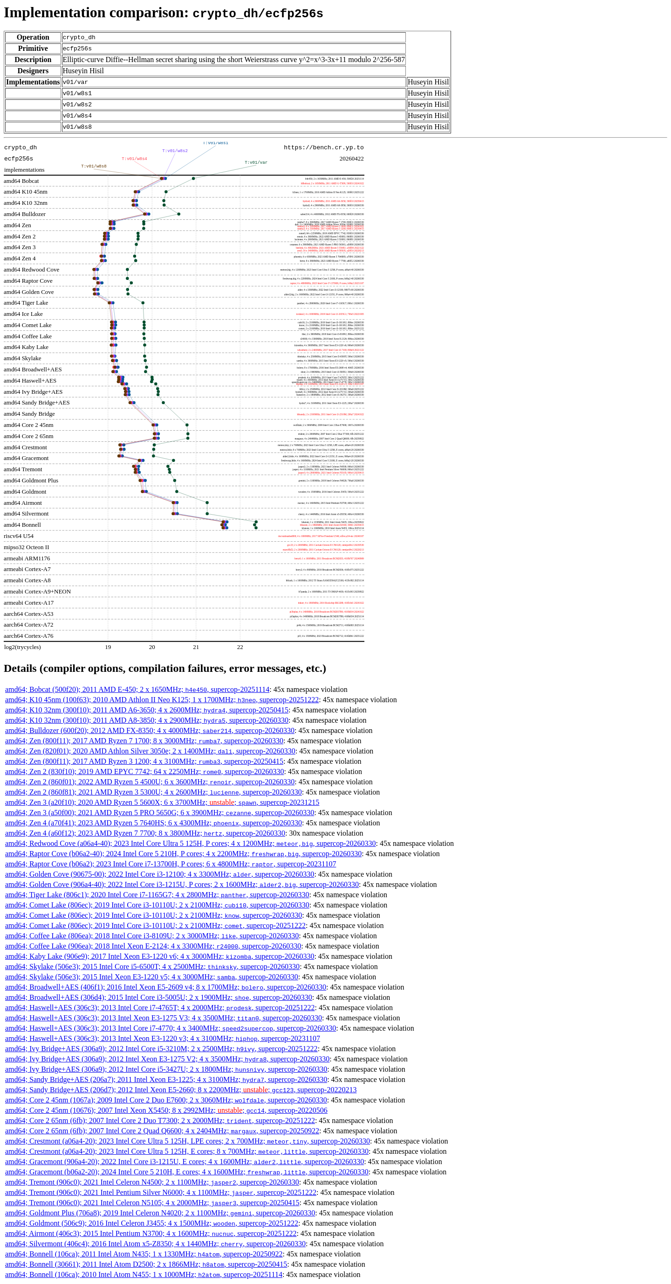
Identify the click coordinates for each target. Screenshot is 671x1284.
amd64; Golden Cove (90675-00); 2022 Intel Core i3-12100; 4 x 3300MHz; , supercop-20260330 (159, 874)
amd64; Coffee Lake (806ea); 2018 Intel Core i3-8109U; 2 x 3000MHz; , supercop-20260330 (152, 936)
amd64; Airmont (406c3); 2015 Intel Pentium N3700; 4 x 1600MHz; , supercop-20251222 (150, 1233)
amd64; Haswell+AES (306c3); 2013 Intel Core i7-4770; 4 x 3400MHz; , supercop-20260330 (170, 1028)
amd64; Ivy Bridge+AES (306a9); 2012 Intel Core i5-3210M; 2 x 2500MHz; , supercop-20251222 (161, 1049)
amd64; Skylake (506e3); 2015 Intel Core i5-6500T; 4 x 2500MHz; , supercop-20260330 (152, 966)
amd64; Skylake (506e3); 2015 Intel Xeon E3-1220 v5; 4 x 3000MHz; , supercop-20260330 (151, 977)
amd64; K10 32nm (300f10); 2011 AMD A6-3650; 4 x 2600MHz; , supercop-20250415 (146, 710)
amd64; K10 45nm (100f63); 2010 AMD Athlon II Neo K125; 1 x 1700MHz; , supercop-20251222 (162, 700)
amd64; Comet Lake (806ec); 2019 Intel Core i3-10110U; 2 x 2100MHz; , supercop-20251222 (155, 925)
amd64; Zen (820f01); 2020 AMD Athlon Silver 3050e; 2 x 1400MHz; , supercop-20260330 (150, 751)
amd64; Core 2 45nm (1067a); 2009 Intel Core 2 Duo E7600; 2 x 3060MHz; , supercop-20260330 (166, 1100)
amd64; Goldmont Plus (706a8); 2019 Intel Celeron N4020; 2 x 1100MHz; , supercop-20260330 (160, 1213)
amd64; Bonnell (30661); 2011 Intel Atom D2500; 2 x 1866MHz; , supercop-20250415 (146, 1264)
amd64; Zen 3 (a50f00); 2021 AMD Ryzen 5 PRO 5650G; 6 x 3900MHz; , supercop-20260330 (159, 812)
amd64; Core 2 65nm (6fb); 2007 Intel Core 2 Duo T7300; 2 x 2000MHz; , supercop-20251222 (160, 1120)
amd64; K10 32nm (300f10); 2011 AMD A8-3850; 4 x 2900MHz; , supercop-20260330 (146, 720)
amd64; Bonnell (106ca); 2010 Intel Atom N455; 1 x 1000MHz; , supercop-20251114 (143, 1274)
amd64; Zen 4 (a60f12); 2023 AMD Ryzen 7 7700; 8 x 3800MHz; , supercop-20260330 (145, 833)
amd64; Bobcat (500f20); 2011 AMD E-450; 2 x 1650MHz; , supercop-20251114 (137, 689)
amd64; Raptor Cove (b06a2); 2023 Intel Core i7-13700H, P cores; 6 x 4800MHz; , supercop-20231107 (170, 864)
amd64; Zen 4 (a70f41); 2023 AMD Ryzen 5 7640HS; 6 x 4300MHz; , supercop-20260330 (153, 823)
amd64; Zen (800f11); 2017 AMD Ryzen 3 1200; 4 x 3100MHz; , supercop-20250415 (144, 761)
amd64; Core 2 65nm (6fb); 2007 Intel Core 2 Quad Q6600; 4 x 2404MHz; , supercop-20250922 (162, 1131)
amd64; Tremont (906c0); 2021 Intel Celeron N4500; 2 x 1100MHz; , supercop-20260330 (152, 1182)
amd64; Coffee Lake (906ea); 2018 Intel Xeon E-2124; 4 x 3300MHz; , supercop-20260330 (153, 946)
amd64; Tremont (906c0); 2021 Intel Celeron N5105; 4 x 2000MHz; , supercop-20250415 (152, 1203)
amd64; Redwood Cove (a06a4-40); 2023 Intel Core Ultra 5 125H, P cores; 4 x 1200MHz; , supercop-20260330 (190, 843)
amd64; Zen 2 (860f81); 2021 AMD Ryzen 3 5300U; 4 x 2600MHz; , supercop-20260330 (153, 792)
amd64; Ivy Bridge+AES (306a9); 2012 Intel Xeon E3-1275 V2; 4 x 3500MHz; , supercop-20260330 (167, 1059)
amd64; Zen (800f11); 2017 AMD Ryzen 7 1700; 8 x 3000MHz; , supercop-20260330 (144, 741)
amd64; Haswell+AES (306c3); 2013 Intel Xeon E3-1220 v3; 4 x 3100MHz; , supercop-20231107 (162, 1038)
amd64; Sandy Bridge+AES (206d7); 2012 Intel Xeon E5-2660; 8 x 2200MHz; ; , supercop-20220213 (180, 1090)
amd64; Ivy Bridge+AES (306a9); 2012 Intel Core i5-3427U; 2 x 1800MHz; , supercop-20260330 (166, 1069)
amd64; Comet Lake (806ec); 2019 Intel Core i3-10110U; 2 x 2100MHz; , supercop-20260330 (157, 905)
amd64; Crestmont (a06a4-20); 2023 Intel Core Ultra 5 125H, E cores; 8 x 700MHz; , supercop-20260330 (187, 1151)
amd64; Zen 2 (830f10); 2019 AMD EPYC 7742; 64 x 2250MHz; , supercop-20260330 (144, 771)
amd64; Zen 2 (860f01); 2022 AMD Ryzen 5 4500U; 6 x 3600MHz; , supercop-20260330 (149, 782)
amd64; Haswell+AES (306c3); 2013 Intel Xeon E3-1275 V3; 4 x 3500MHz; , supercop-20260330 (163, 1018)
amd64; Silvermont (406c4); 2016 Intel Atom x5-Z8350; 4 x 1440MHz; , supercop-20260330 (155, 1244)
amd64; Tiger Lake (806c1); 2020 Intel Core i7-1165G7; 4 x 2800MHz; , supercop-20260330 (157, 895)
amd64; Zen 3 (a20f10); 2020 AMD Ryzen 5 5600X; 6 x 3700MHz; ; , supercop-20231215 (162, 802)
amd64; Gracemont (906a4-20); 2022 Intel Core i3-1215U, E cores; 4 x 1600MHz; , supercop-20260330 (184, 1161)
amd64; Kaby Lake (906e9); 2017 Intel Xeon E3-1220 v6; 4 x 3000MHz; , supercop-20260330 (159, 956)
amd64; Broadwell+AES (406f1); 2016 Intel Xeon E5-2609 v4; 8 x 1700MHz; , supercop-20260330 (165, 987)
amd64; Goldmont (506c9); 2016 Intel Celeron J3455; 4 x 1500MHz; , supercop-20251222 (151, 1223)
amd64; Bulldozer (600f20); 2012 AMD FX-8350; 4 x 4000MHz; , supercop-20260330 (149, 730)
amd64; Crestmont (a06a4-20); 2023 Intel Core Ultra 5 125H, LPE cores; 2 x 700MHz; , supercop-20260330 (187, 1141)
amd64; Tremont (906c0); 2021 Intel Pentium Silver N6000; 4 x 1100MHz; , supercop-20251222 (160, 1192)
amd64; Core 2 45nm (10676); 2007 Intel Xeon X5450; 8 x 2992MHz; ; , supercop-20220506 (166, 1110)
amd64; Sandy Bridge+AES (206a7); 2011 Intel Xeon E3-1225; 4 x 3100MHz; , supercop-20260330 (166, 1079)
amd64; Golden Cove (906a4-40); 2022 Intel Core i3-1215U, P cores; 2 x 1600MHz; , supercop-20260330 (182, 884)
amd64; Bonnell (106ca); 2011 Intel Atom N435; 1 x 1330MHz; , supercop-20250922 (143, 1254)
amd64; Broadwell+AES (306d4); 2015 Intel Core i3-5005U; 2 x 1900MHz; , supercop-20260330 (158, 997)
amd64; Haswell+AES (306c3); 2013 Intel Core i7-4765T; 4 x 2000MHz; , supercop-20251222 (160, 1008)
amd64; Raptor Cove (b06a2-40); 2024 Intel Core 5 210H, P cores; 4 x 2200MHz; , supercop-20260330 (183, 854)
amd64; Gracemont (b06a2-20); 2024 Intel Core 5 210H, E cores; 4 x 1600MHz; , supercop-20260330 (187, 1172)
